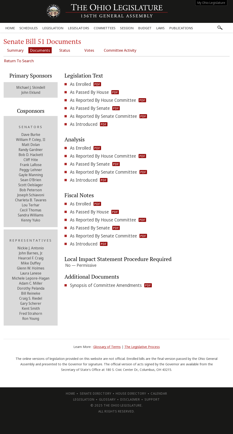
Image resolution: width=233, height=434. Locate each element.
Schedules (28, 28)
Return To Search (19, 60)
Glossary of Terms (107, 346)
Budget (145, 28)
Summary (15, 50)
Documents (40, 50)
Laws (160, 28)
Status (64, 50)
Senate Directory (95, 393)
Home (10, 28)
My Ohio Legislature (211, 2)
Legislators (78, 28)
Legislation (52, 28)
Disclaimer (130, 399)
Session (127, 28)
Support (152, 399)
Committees (104, 28)
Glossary (107, 399)
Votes (89, 50)
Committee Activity (120, 50)
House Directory (131, 393)
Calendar (159, 393)
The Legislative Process (142, 346)
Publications (181, 28)
